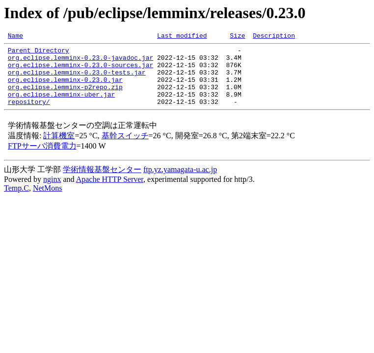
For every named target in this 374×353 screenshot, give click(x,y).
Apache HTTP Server (109, 192)
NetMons (47, 201)
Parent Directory (38, 53)
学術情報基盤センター (102, 182)
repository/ (29, 114)
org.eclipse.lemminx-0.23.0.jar (65, 88)
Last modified (182, 36)
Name (15, 36)
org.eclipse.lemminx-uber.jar (61, 105)
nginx (52, 192)
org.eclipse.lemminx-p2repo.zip (65, 97)
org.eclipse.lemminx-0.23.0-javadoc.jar (80, 61)
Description (274, 36)
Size (237, 36)
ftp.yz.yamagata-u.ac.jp (180, 182)
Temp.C (16, 201)
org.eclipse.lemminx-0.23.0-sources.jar (80, 70)
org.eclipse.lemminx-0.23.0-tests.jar (77, 79)
